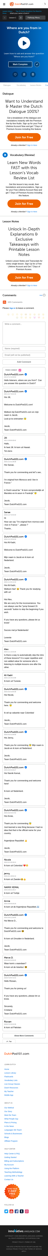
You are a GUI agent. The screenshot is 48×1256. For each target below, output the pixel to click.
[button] (44, 4)
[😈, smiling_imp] (34, 317)
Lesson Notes (35, 85)
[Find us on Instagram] (27, 1211)
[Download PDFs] (33, 74)
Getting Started (10, 1157)
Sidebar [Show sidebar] (35, 18)
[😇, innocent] (21, 317)
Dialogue (7, 85)
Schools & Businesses (13, 1134)
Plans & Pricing (10, 1122)
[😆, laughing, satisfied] (34, 314)
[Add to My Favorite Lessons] (15, 74)
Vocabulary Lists (10, 1080)
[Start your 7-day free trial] (12, 1192)
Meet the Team (10, 1115)
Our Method (9, 1108)
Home (6, 1069)
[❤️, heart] (39, 317)
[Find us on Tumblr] (22, 1211)
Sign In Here (32, 145)
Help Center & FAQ (12, 1154)
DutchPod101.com (32, 1238)
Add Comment (24, 362)
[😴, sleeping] (26, 317)
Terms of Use (30, 1242)
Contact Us (8, 1179)
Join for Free (24, 137)
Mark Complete (20, 64)
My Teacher (9, 1091)
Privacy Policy (18, 1242)
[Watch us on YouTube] (11, 1211)
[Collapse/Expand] (24, 295)
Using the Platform (11, 1168)
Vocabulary (21, 85)
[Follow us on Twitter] (6, 1211)
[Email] (24, 355)
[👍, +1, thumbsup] (43, 317)
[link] (21, 18)
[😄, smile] (8, 314)
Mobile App (8, 1095)
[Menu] (4, 4)
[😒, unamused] (21, 314)
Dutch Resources (11, 1088)
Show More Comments (24, 1036)
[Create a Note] (24, 74)
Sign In (12, 308)
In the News (9, 1126)
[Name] (24, 348)
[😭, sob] (17, 317)
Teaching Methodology (13, 1172)
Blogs (6, 1137)
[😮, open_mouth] (30, 317)
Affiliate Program (11, 1141)
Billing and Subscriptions (14, 1161)
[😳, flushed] (13, 314)
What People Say (11, 1119)
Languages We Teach (13, 1130)
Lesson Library (7, 11)
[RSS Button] (4, 302)
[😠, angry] (30, 314)
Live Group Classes (12, 1084)
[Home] (21, 6)
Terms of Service (35, 1249)
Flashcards (8, 1077)
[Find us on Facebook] (17, 1211)
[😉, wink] (43, 314)
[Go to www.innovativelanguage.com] (24, 1230)
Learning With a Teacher (14, 1176)
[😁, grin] (17, 314)
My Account (9, 1165)
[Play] (5, 154)
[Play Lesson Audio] (24, 43)
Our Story (8, 1111)
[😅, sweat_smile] (39, 314)
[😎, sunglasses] (26, 314)
